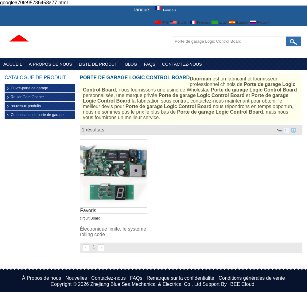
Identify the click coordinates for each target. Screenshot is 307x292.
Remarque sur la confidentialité (180, 278)
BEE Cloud (242, 284)
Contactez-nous (182, 64)
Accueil (12, 64)
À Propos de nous (50, 64)
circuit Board (90, 218)
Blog (131, 64)
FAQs (149, 64)
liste (286, 130)
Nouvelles (76, 278)
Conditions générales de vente (252, 278)
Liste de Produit (99, 64)
